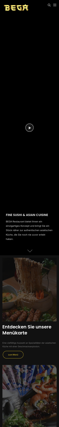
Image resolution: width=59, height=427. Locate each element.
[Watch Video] (29, 128)
